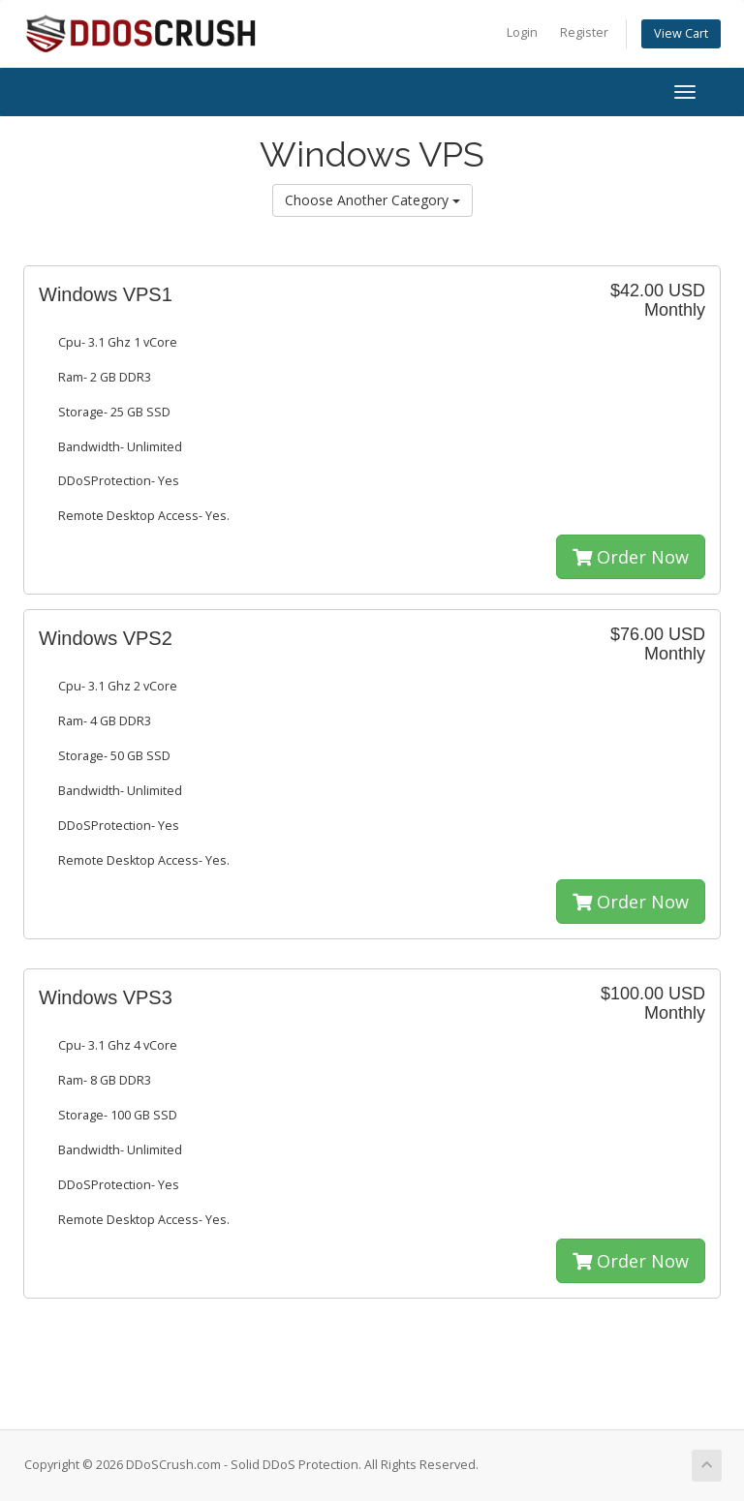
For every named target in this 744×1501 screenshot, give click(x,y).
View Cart (681, 33)
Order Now (631, 556)
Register (584, 32)
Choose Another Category (372, 200)
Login (522, 32)
